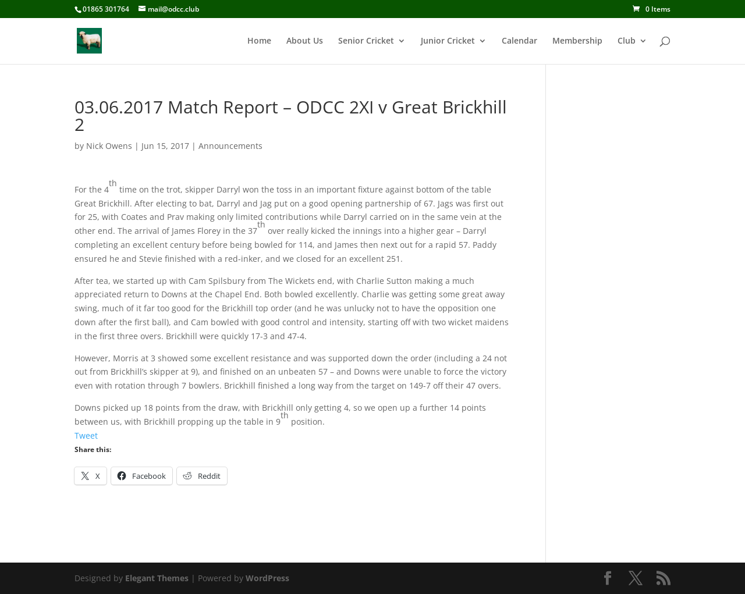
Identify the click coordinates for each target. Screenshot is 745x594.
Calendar (519, 41)
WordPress (267, 578)
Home (259, 41)
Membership (577, 41)
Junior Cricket (448, 41)
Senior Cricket (366, 41)
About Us (304, 41)
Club (627, 41)
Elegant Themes (157, 578)
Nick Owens (109, 145)
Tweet (86, 435)
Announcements (230, 145)
